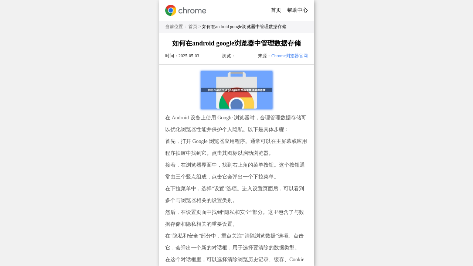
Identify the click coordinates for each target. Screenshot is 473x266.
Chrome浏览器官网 (289, 55)
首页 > (195, 26)
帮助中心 (297, 10)
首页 (276, 10)
